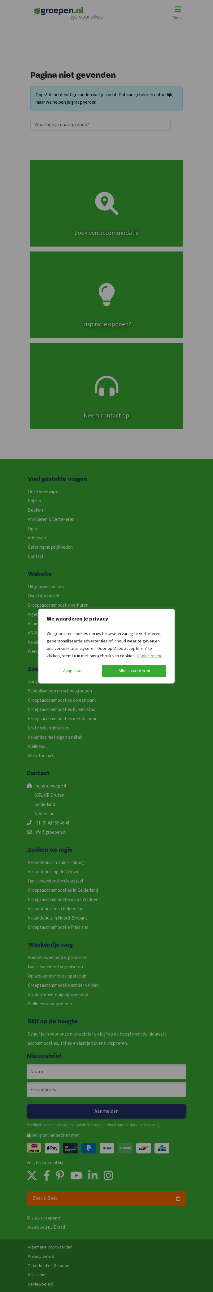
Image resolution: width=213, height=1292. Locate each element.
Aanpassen (73, 671)
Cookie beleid (150, 656)
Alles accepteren (134, 671)
